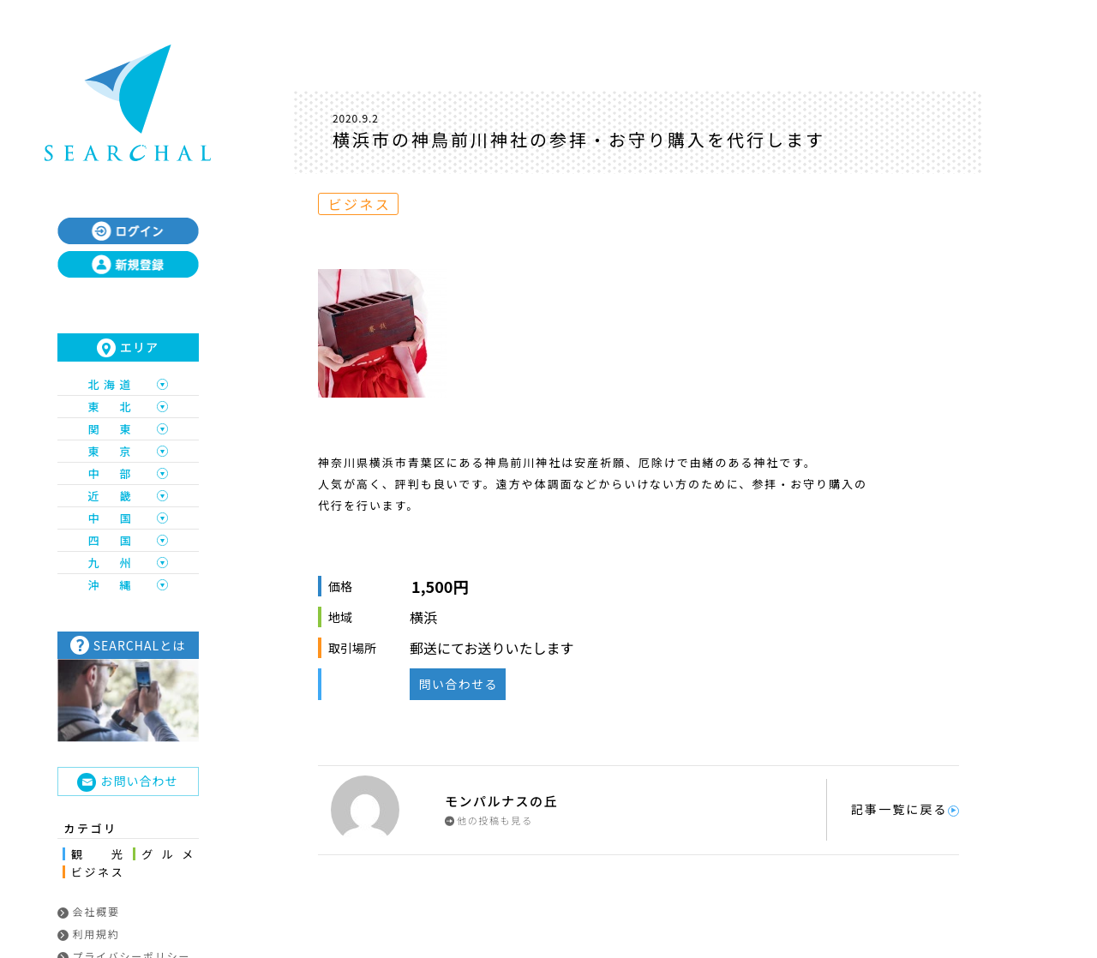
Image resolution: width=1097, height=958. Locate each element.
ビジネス (97, 871)
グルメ (167, 853)
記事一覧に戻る (905, 809)
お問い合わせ (127, 782)
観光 (97, 853)
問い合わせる (457, 683)
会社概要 (88, 911)
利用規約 (88, 933)
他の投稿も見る (489, 821)
